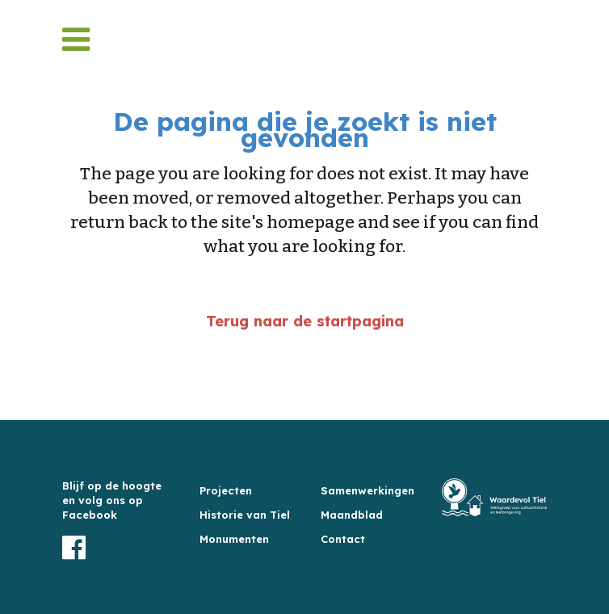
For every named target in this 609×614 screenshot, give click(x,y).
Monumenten (234, 538)
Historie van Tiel (245, 514)
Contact (343, 538)
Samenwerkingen (367, 490)
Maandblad (352, 514)
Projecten (226, 490)
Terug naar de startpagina (305, 321)
